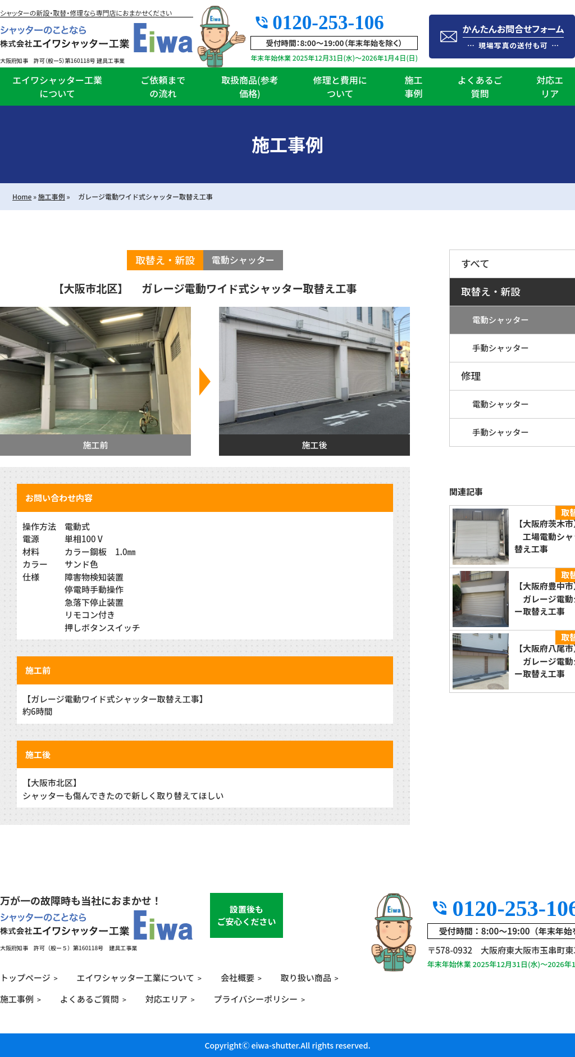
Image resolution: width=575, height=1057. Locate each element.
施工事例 (413, 86)
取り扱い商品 (306, 977)
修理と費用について (340, 86)
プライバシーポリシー (256, 999)
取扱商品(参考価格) (250, 86)
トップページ (25, 977)
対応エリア (166, 999)
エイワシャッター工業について (57, 86)
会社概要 (237, 977)
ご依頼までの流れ (162, 86)
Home (21, 196)
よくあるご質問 (480, 86)
